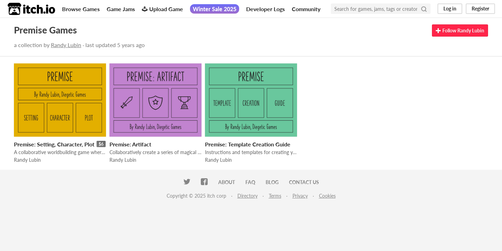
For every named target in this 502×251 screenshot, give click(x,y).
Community (306, 9)
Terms (275, 196)
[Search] (424, 8)
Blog (272, 182)
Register (480, 9)
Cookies (327, 196)
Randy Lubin (66, 44)
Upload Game (162, 9)
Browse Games (81, 9)
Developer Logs (265, 9)
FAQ (250, 182)
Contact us (304, 182)
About (226, 182)
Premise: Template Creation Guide (247, 144)
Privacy (300, 196)
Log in (449, 9)
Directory (247, 196)
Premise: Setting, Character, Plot (54, 144)
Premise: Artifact (130, 144)
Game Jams (121, 9)
